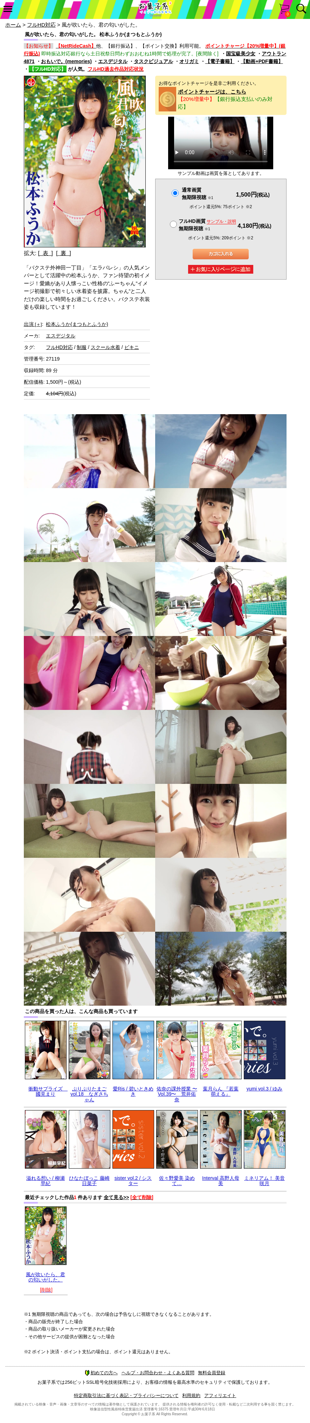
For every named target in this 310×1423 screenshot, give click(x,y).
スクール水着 (105, 347)
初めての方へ (101, 1372)
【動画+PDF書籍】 (262, 61)
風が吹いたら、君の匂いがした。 (45, 1277)
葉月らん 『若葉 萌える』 (221, 1091)
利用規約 (191, 1395)
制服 (82, 347)
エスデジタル (113, 61)
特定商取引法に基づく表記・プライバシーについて (126, 1395)
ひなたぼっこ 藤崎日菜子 (89, 1180)
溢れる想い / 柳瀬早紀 (45, 1180)
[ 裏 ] (63, 253)
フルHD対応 (41, 25)
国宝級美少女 (240, 53)
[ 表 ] (45, 253)
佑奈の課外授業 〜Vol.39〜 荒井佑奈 (177, 1094)
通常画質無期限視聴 (197, 193)
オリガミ (189, 61)
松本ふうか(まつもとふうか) (77, 324)
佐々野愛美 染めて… (177, 1180)
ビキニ (131, 347)
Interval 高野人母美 (220, 1180)
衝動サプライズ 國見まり (48, 1091)
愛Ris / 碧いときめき (133, 1091)
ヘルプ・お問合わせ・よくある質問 (158, 1372)
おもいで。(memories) (66, 61)
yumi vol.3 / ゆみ (265, 1089)
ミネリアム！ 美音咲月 (264, 1180)
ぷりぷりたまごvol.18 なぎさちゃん (89, 1094)
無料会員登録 (211, 1372)
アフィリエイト (220, 1395)
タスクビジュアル (153, 61)
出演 (33, 324)
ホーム (13, 25)
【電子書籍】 (220, 61)
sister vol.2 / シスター (133, 1180)
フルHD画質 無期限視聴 (207, 224)
